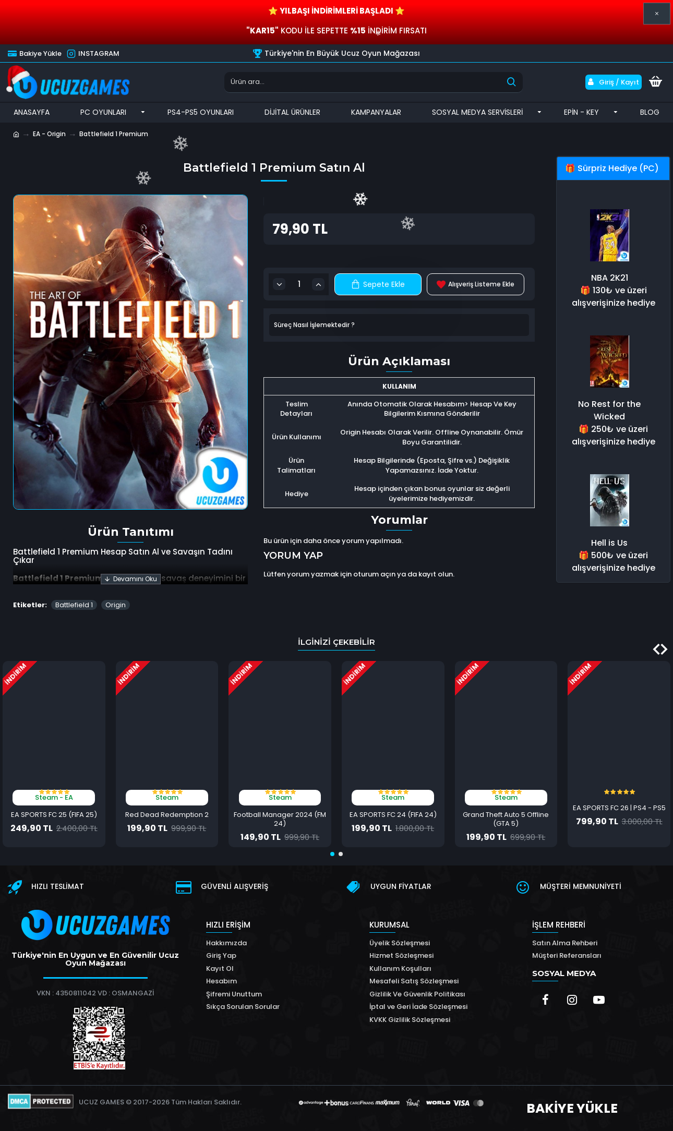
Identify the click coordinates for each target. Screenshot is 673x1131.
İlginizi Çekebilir (336, 642)
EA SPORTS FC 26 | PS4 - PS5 (619, 808)
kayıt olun (435, 574)
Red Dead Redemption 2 (167, 815)
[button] (664, 649)
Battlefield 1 (74, 605)
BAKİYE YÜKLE (572, 1108)
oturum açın (374, 574)
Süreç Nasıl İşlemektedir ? (314, 324)
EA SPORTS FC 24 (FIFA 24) (393, 815)
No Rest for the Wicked (609, 410)
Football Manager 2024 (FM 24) (280, 819)
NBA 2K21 (609, 278)
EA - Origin (49, 133)
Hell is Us (609, 543)
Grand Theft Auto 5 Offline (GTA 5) (506, 819)
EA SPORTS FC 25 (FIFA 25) (54, 815)
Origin (115, 605)
